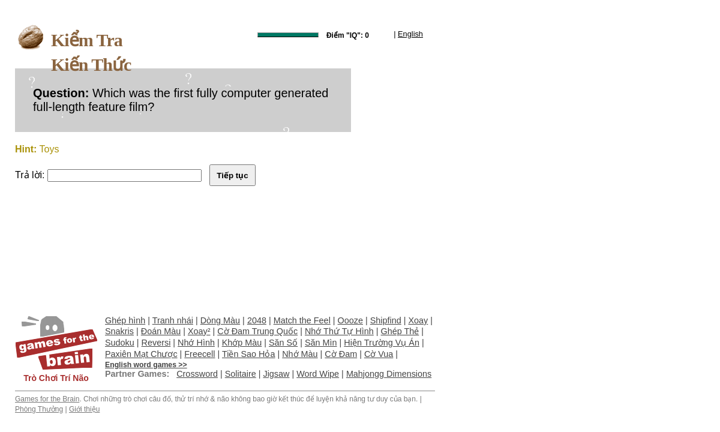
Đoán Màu (161, 331)
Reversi (156, 342)
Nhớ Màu (299, 354)
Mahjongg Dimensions (388, 374)
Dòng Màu (220, 320)
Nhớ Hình (196, 342)
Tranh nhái (172, 320)
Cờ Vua (378, 354)
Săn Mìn (321, 342)
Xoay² (199, 331)
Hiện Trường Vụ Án (381, 342)
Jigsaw (276, 374)
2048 (256, 320)
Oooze (350, 320)
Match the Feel (302, 320)
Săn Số (283, 342)
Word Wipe (317, 374)
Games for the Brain (47, 399)
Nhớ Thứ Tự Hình (339, 331)
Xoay (418, 320)
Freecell (199, 354)
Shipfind (385, 320)
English (410, 33)
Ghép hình (125, 320)
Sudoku (119, 342)
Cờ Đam (341, 354)
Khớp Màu (242, 342)
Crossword (197, 374)
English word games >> (146, 365)
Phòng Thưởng (39, 409)
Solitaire (240, 374)
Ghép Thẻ (400, 331)
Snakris (119, 331)
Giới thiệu (84, 409)
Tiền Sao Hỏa (248, 354)
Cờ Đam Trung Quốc (257, 331)
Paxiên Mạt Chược (141, 354)
